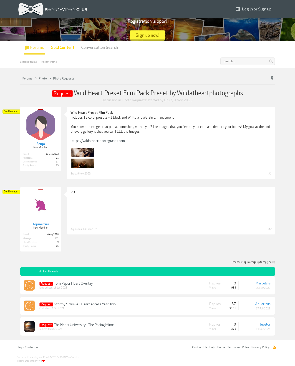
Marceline (262, 283)
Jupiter (43, 329)
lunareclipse (46, 287)
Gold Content (62, 47)
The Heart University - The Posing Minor (84, 325)
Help (212, 347)
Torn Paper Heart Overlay (73, 283)
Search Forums (28, 61)
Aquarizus (76, 229)
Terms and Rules (238, 347)
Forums (37, 47)
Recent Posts (49, 61)
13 (57, 165)
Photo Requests (134, 100)
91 (57, 158)
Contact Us (199, 347)
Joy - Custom (28, 347)
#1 (270, 173)
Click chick (45, 308)
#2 (270, 229)
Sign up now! (147, 35)
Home (221, 347)
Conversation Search (99, 47)
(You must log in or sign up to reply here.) (253, 262)
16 (57, 246)
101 (57, 238)
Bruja (168, 100)
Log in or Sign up (254, 9)
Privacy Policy (261, 347)
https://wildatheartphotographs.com (98, 141)
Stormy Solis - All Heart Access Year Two (85, 304)
